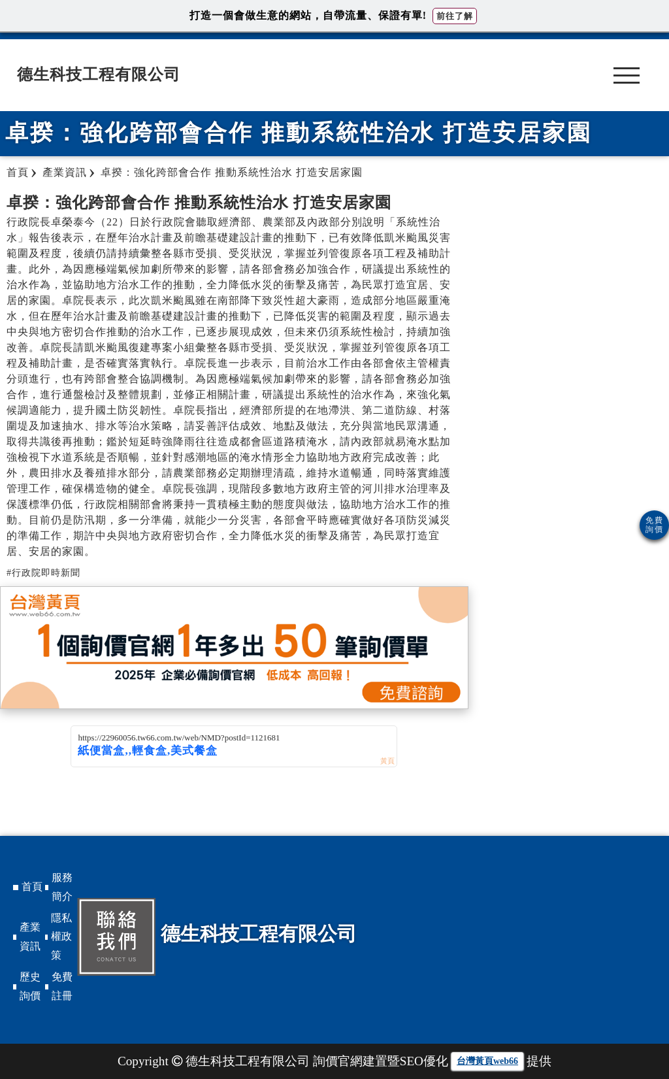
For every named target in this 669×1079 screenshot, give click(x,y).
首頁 (32, 886)
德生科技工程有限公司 (98, 74)
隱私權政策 (61, 936)
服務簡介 (62, 887)
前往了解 (454, 16)
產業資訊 (30, 936)
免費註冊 (62, 986)
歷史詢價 (30, 986)
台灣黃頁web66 (487, 1061)
